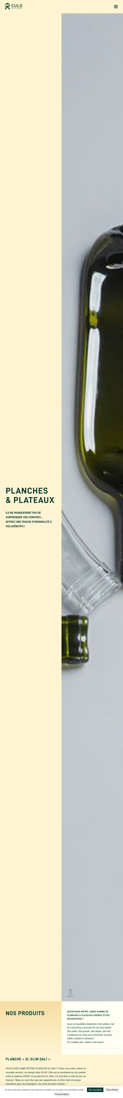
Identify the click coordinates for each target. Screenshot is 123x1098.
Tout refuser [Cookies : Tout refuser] (112, 1090)
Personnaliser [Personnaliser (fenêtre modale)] (62, 1094)
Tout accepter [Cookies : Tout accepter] (95, 1090)
